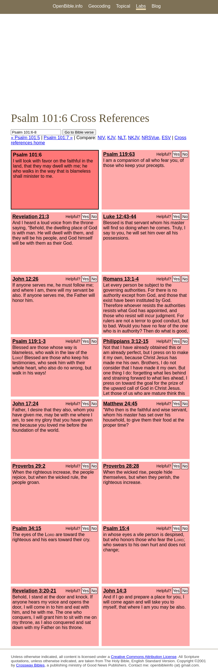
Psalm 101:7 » (58, 137)
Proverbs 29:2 (28, 466)
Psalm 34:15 (26, 528)
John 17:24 (25, 404)
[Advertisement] (109, 62)
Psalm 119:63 (119, 154)
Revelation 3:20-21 (34, 591)
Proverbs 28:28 (121, 466)
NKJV (133, 137)
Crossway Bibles (30, 665)
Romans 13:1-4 (121, 279)
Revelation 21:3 (30, 216)
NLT (121, 137)
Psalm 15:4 (116, 528)
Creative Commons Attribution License (144, 657)
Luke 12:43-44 (119, 216)
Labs (141, 6)
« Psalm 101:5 (25, 137)
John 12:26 (25, 279)
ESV (166, 137)
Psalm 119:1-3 (28, 341)
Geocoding (99, 6)
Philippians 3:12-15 (125, 341)
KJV (111, 137)
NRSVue (150, 137)
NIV (101, 137)
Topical (123, 6)
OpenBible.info (68, 6)
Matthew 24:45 (120, 404)
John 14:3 (114, 591)
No (184, 154)
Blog (156, 6)
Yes (176, 154)
